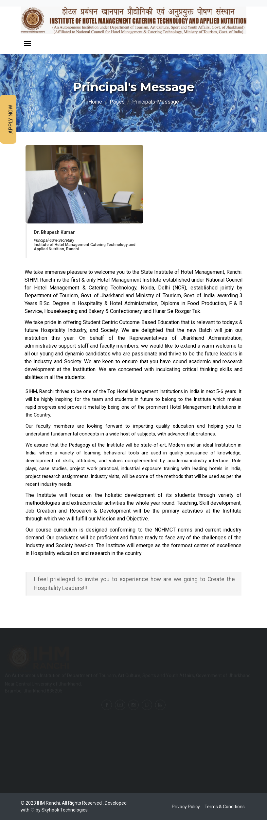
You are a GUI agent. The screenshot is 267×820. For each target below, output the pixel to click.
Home (95, 102)
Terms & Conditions (225, 806)
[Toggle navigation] (28, 44)
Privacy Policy (186, 806)
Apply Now (11, 119)
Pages (117, 102)
